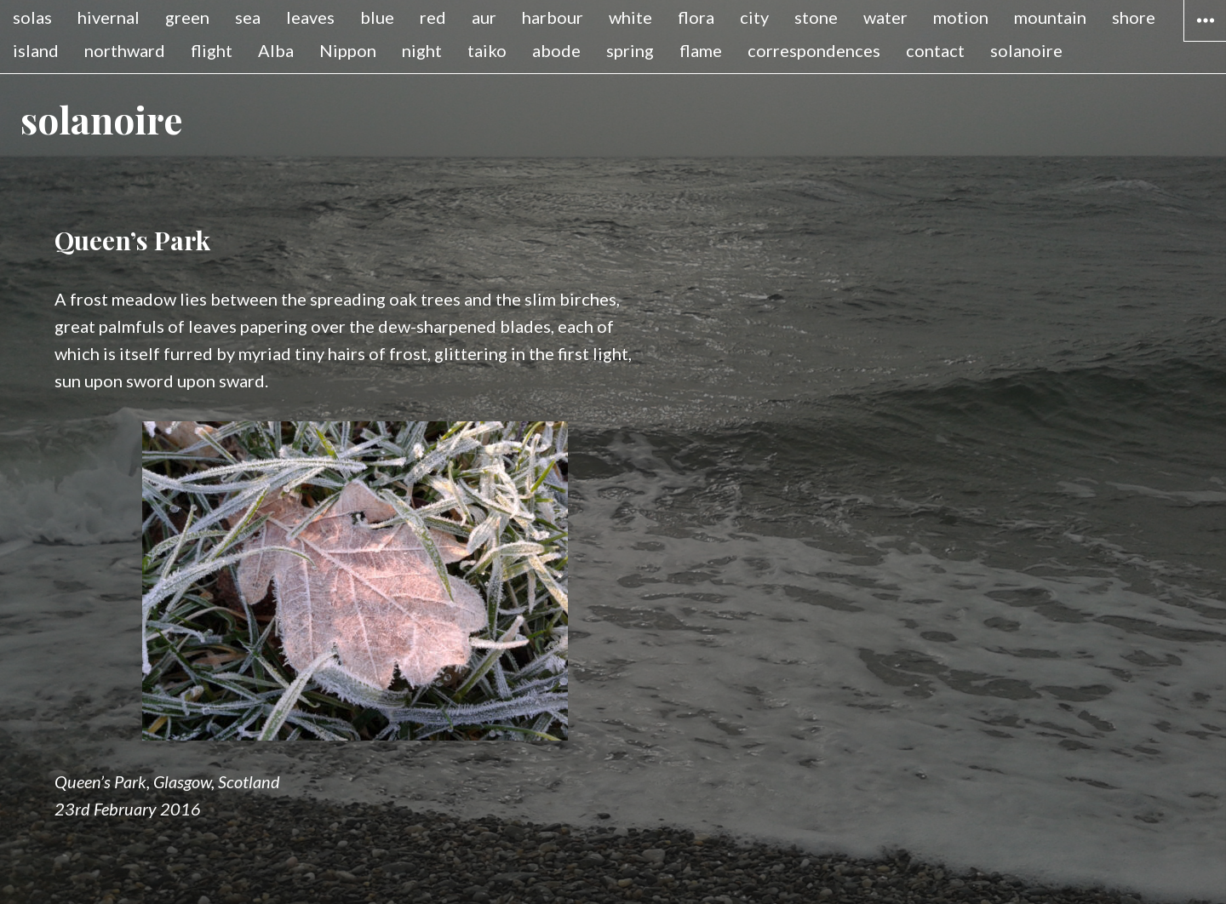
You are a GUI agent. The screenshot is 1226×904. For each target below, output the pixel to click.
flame (700, 50)
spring (630, 50)
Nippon (347, 50)
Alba (276, 50)
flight (211, 50)
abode (556, 50)
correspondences (814, 50)
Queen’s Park (132, 240)
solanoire (1026, 50)
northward (124, 50)
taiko (487, 50)
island (36, 50)
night (422, 50)
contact (935, 50)
